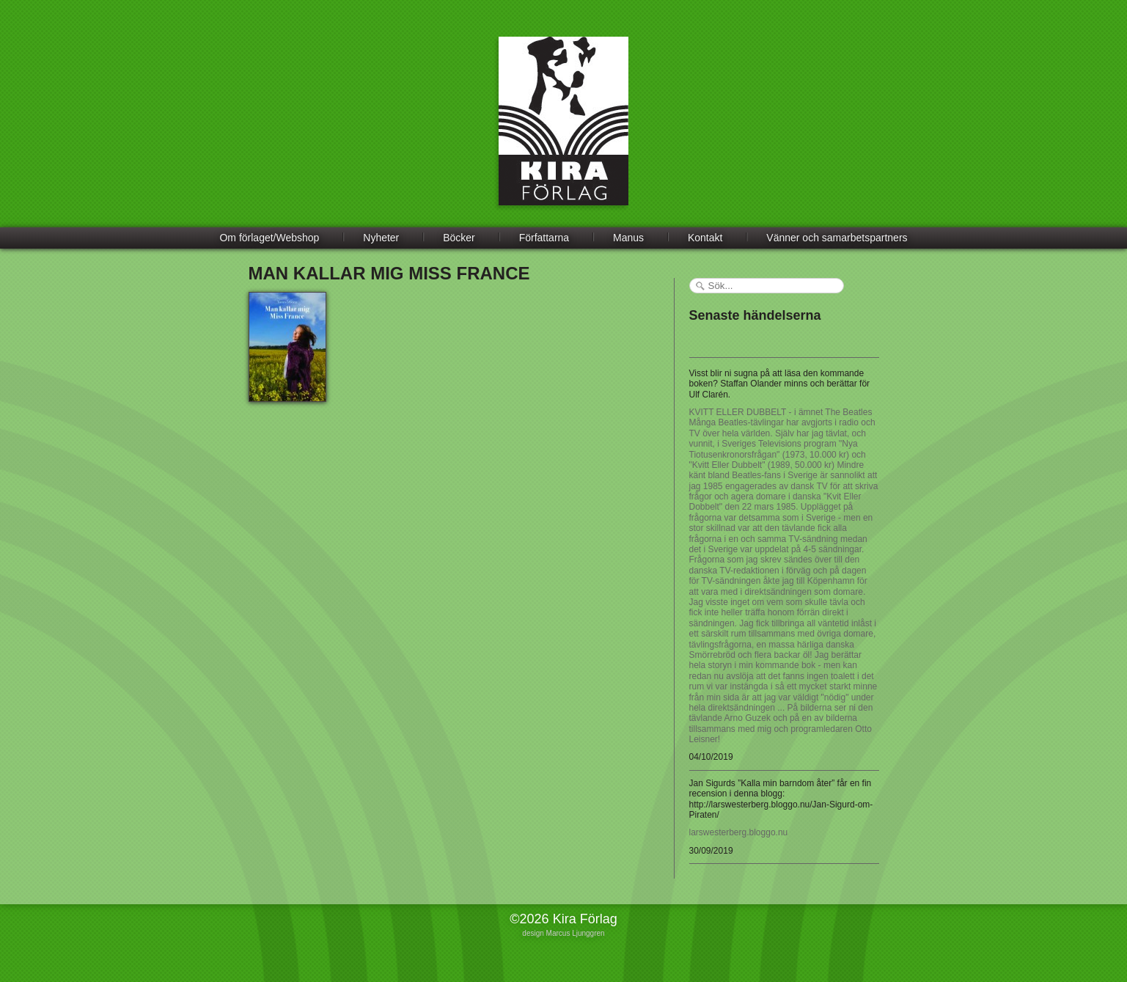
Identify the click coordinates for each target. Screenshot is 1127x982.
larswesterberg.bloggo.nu (738, 832)
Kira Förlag (563, 132)
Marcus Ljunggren (575, 933)
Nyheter (381, 237)
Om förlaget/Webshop (269, 237)
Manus (628, 237)
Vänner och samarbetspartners (836, 237)
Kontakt (705, 237)
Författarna (544, 237)
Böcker (459, 237)
